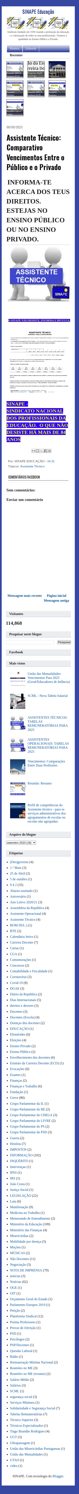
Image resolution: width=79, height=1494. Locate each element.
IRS (12, 1178)
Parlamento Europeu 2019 (27, 1305)
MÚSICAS (17, 1253)
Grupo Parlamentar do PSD (28, 1132)
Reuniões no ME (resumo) (28, 1374)
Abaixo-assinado (21, 891)
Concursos (17, 965)
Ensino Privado (20, 1046)
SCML (14, 1391)
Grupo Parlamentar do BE (27, 1109)
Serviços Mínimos (22, 1402)
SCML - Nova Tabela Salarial (48, 695)
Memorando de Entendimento (30, 1218)
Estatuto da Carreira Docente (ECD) (34, 1063)
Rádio (14, 1356)
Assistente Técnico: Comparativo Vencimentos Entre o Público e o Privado (35, 152)
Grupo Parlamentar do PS (27, 1126)
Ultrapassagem (20, 1443)
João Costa (17, 1184)
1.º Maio (16, 867)
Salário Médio (19, 1379)
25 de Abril (17, 873)
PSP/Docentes (19, 1345)
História (14, 48)
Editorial (31, 48)
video (14, 1466)
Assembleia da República (27, 908)
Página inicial (56, 595)
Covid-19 (16, 983)
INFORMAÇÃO (21, 1155)
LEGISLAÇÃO (20, 1195)
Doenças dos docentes (25, 1023)
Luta (13, 1201)
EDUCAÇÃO (19, 1028)
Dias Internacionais (23, 1000)
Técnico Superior (21, 1420)
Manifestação (19, 1207)
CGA (13, 954)
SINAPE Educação (38, 11)
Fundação (16, 1092)
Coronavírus (18, 977)
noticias (15, 1276)
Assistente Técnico (32, 466)
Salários (15, 1385)
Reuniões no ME (21, 1368)
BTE (13, 931)
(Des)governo (19, 862)
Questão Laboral (21, 1351)
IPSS (13, 1172)
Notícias (15, 1282)
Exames (15, 1075)
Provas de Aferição (23, 1328)
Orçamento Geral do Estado (29, 1299)
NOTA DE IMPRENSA (26, 1270)
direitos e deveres (22, 1005)
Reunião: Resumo (40, 783)
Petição (15, 1310)
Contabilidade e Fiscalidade (29, 971)
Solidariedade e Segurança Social (32, 1408)
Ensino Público (20, 1052)
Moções (15, 1247)
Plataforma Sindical (23, 1316)
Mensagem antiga (56, 600)
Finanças (16, 1080)
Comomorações (20, 960)
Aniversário (18, 896)
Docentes (16, 1011)
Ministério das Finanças (26, 1230)
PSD (13, 1333)
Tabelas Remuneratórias (26, 1414)
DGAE (14, 988)
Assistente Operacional (25, 913)
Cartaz (14, 948)
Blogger (57, 1476)
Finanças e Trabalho (23, 1086)
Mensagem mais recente (25, 595)
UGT (13, 1437)
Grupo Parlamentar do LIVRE (30, 1121)
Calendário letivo (21, 936)
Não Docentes (19, 1259)
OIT (13, 1293)
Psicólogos (17, 1339)
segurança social (21, 1397)
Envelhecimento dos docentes (30, 1057)
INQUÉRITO (19, 1161)
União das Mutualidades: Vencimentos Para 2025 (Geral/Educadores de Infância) (49, 678)
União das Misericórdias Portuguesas (35, 1448)
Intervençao (18, 1167)
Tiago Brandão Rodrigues (27, 1431)
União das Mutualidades (26, 1454)
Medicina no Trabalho (25, 1213)
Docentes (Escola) (22, 1017)
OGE (13, 1287)
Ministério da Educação (26, 1224)
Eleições (15, 1040)
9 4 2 (13, 885)
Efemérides (17, 1034)
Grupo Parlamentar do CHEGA (31, 1115)
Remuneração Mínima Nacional (31, 1362)
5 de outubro (18, 879)
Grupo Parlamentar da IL (27, 1103)
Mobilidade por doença (25, 1241)
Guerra (14, 1138)
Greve (14, 1097)
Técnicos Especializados (26, 1425)
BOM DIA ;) (18, 925)
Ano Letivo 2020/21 (23, 902)
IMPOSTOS (18, 1149)
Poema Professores (23, 1322)
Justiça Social (19, 1189)
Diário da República (23, 994)
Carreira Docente (21, 942)
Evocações (17, 1069)
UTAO (14, 1460)
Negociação (18, 1264)
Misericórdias (19, 1236)
